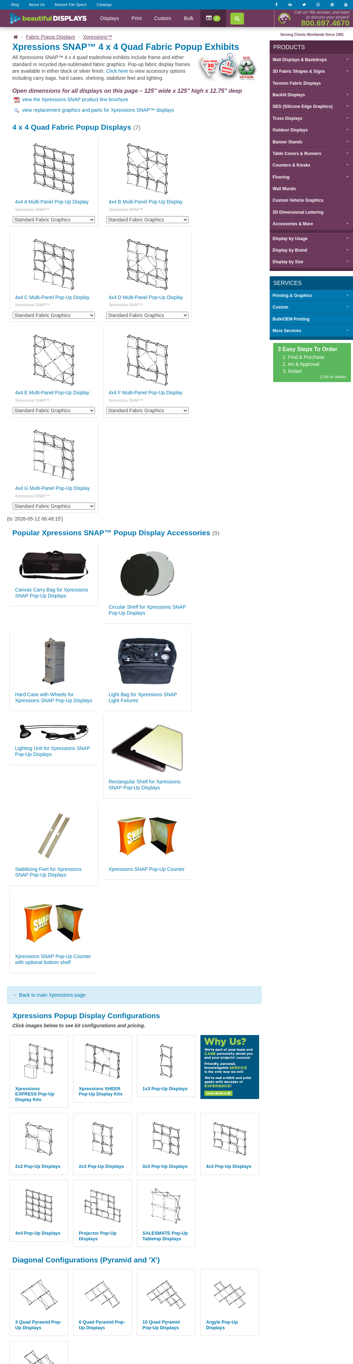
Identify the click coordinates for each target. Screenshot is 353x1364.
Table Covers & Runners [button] (295, 153)
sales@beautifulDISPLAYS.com (125, 1326)
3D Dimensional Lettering (296, 211)
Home (65, 1284)
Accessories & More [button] (291, 223)
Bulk (188, 18)
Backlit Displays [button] (287, 94)
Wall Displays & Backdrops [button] (298, 59)
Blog (15, 4)
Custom (162, 18)
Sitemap (251, 1304)
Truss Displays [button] (286, 118)
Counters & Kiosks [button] (290, 165)
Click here (117, 71)
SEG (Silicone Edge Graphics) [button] (301, 106)
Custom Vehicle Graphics (296, 200)
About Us (37, 4)
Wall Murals (283, 188)
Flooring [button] (279, 176)
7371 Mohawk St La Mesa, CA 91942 (202, 1326)
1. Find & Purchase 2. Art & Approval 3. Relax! (311, 363)
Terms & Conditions (220, 1304)
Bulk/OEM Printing (289, 318)
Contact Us (131, 1284)
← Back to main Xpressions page (49, 752)
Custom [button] (279, 307)
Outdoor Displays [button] (289, 130)
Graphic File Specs (167, 1284)
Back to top (176, 1267)
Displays (109, 18)
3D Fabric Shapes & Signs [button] (297, 71)
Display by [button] (288, 238)
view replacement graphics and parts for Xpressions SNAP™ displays (94, 110)
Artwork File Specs (70, 4)
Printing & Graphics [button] (291, 295)
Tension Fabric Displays (295, 82)
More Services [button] (285, 330)
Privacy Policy (186, 1304)
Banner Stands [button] (286, 141)
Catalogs (104, 4)
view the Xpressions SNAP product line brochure (71, 99)
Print (136, 18)
